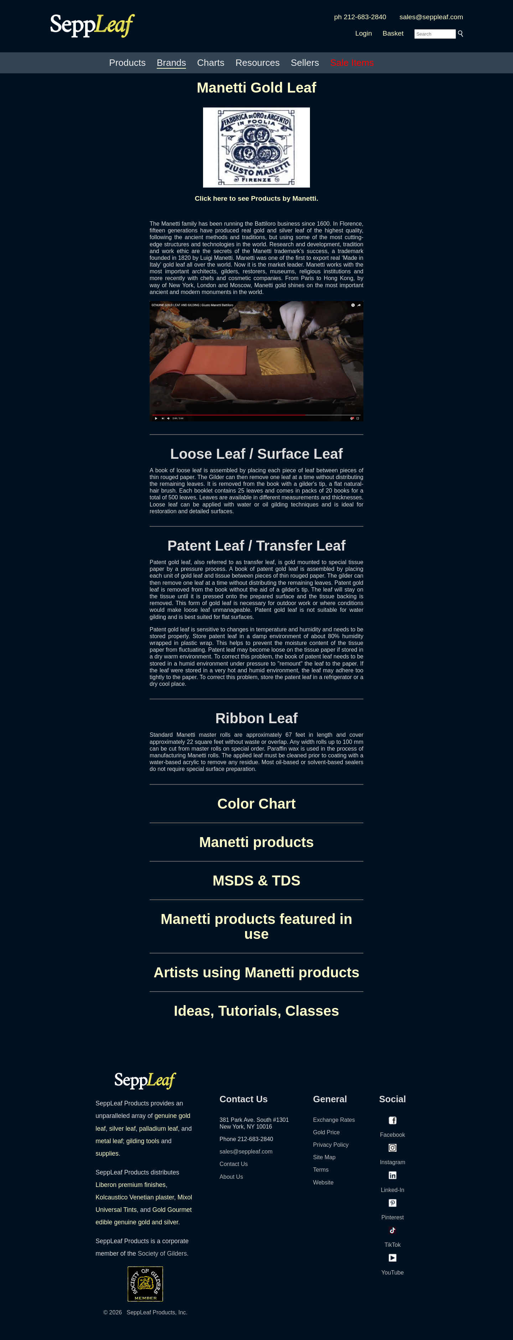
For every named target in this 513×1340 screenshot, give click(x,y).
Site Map (324, 1157)
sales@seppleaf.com (431, 17)
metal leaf (109, 1141)
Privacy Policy (331, 1145)
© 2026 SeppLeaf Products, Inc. (145, 1312)
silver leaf (122, 1128)
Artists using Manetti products (256, 972)
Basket (393, 33)
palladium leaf (158, 1128)
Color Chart (256, 803)
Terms (321, 1170)
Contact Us (233, 1164)
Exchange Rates (334, 1120)
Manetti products (256, 842)
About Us (231, 1177)
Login (363, 33)
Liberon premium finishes (130, 1184)
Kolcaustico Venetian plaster (134, 1197)
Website (323, 1182)
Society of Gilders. (163, 1253)
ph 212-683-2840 (360, 17)
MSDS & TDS (257, 880)
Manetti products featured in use (256, 926)
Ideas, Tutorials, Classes (256, 1011)
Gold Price (326, 1132)
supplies (107, 1153)
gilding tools (142, 1141)
